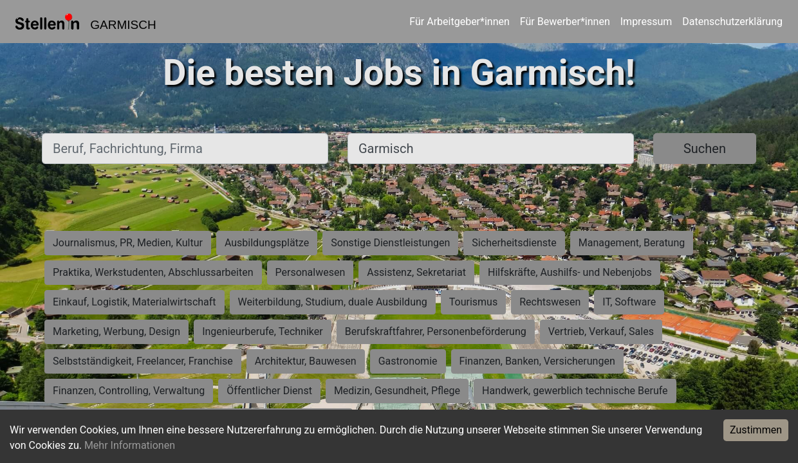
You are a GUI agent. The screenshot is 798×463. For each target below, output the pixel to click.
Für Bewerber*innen (565, 21)
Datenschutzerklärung (732, 21)
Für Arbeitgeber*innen (459, 21)
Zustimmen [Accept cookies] (756, 430)
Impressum (646, 21)
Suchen (704, 148)
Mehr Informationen (129, 445)
